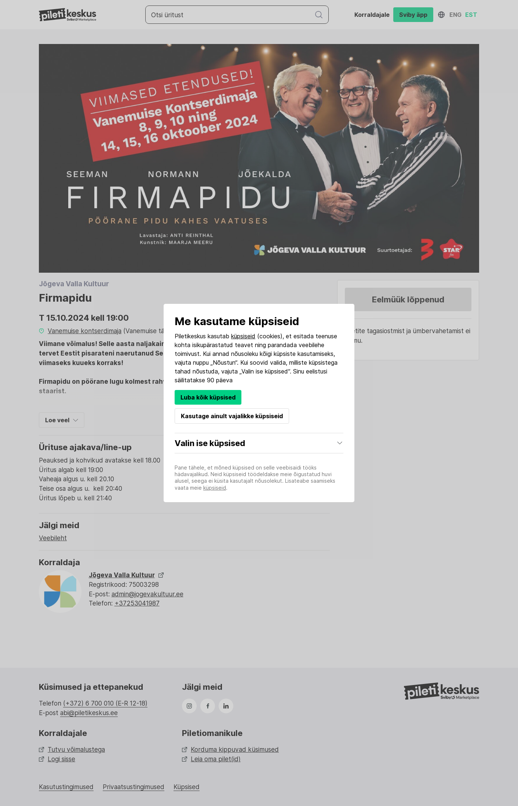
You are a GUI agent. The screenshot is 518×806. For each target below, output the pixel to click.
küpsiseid (243, 336)
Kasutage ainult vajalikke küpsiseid (232, 416)
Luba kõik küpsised (208, 397)
